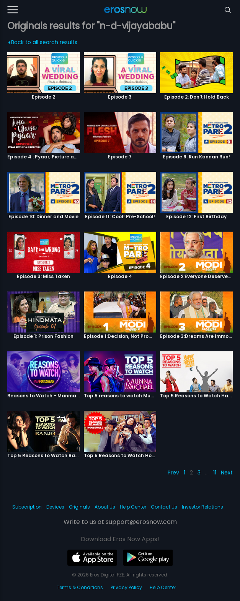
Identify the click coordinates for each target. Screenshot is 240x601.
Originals (79, 507)
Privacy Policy (126, 587)
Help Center (133, 507)
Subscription (27, 507)
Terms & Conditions (80, 587)
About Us (105, 507)
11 (214, 472)
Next (227, 472)
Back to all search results (42, 42)
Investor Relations (202, 507)
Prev (173, 472)
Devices (55, 507)
